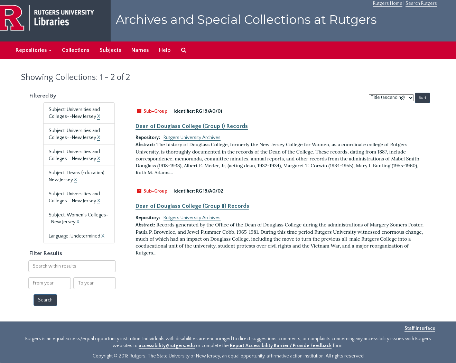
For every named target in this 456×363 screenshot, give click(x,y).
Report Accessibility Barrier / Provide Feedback (281, 345)
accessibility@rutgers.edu (167, 345)
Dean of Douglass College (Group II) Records (192, 206)
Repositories (34, 50)
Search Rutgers (421, 3)
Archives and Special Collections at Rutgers (246, 19)
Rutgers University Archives (192, 137)
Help (165, 50)
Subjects (110, 50)
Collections (75, 50)
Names (140, 50)
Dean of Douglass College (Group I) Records (192, 126)
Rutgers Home (387, 3)
